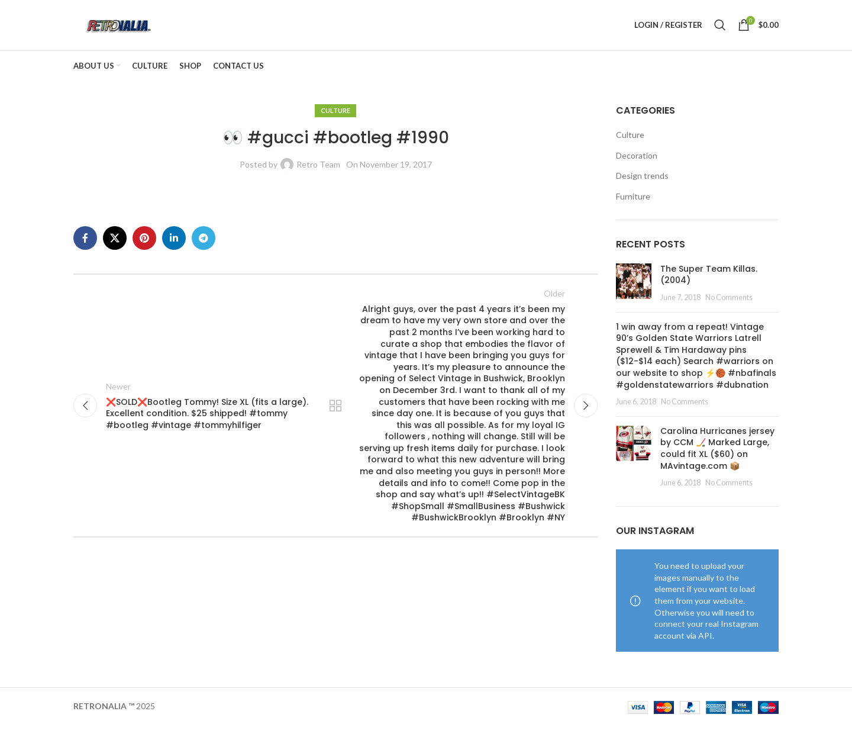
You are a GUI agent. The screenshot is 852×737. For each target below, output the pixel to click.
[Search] (720, 31)
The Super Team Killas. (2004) (708, 286)
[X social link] (115, 249)
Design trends (642, 187)
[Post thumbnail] (633, 294)
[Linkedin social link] (174, 249)
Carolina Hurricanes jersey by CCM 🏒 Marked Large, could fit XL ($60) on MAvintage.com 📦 (717, 459)
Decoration (636, 167)
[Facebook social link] (85, 249)
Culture (335, 121)
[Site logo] (129, 30)
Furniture (633, 207)
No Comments (729, 308)
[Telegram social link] (203, 249)
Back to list (335, 419)
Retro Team (318, 176)
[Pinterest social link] (144, 249)
